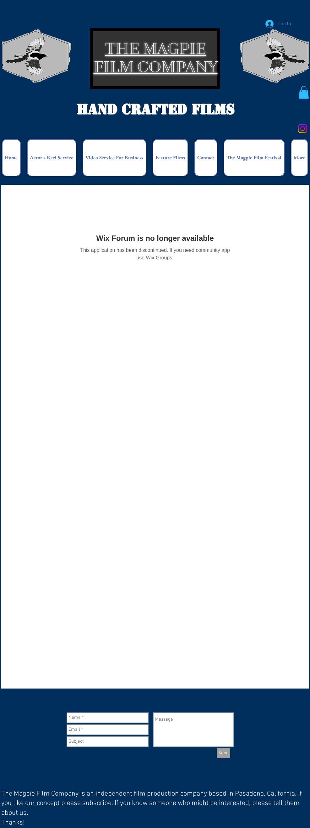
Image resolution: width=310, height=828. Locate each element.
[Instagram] (302, 128)
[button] (303, 92)
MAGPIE (174, 48)
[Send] (223, 753)
